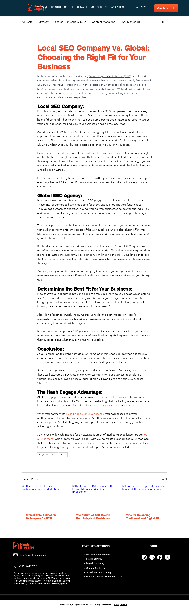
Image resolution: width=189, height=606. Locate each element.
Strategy (44, 21)
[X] (167, 557)
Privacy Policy (120, 604)
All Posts (27, 21)
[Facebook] (159, 557)
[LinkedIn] (152, 557)
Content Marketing (103, 21)
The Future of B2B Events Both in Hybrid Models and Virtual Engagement (93, 516)
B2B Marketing (131, 21)
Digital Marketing (47, 454)
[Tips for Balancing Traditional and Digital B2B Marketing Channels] (144, 497)
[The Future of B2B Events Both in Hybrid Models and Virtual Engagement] (94, 497)
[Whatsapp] (144, 557)
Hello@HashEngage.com (32, 555)
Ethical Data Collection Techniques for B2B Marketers (41, 516)
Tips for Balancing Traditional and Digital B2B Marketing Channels (143, 516)
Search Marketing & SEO (70, 21)
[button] (141, 7)
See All (163, 478)
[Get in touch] (166, 8)
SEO (63, 454)
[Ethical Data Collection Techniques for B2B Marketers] (44, 497)
